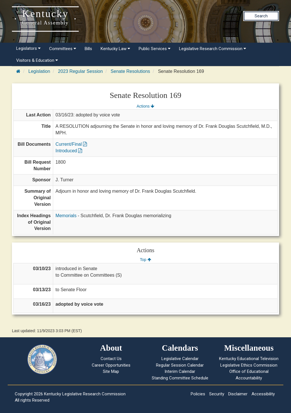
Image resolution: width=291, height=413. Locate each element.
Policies (198, 393)
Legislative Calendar (180, 358)
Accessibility (263, 393)
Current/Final (71, 144)
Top (145, 259)
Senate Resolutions (130, 71)
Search (261, 16)
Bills (88, 48)
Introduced (68, 150)
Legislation (39, 71)
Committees (62, 48)
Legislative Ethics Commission (248, 365)
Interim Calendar (180, 371)
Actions (145, 106)
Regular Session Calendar (180, 365)
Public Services (155, 48)
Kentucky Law (115, 48)
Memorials (65, 215)
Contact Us (111, 358)
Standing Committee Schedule (180, 378)
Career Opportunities (111, 365)
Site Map (111, 371)
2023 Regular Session (80, 71)
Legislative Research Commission (212, 48)
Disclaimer (238, 393)
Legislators (28, 48)
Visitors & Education (37, 60)
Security (216, 393)
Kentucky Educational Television (248, 358)
